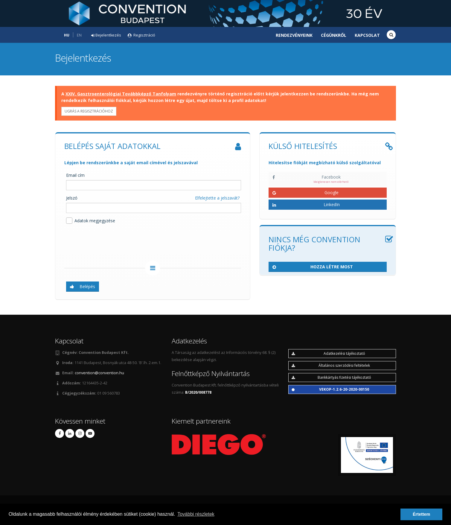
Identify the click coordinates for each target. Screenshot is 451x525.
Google (305, 192)
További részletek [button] (195, 514)
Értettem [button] (421, 514)
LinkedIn (306, 204)
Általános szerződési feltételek (331, 365)
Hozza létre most (312, 267)
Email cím (75, 175)
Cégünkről (333, 35)
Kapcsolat (367, 35)
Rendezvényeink (294, 35)
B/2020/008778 (198, 392)
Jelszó (71, 198)
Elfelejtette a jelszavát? (217, 198)
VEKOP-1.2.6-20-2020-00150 (330, 389)
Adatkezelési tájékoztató (328, 353)
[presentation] (109, 243)
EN (79, 35)
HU (66, 35)
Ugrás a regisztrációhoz (89, 111)
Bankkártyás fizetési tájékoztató (331, 377)
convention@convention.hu (99, 372)
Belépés (82, 286)
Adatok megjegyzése (90, 220)
